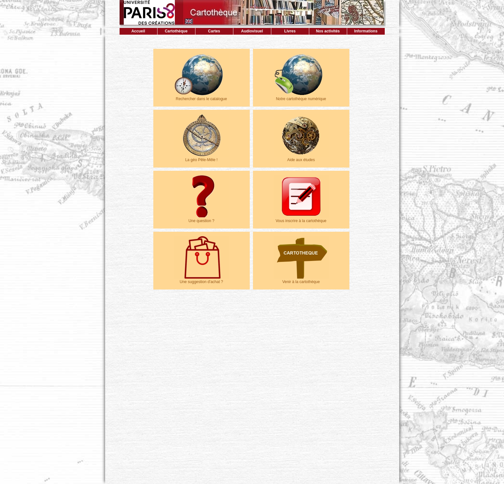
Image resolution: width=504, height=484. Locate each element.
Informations (366, 31)
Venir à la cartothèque (301, 279)
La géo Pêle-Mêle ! (201, 157)
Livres (289, 31)
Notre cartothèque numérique (301, 96)
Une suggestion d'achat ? (201, 279)
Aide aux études (301, 157)
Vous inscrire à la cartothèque (301, 218)
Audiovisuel (252, 31)
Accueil (138, 31)
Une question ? (201, 218)
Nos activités (328, 31)
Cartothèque (176, 31)
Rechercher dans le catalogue (201, 96)
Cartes (214, 31)
